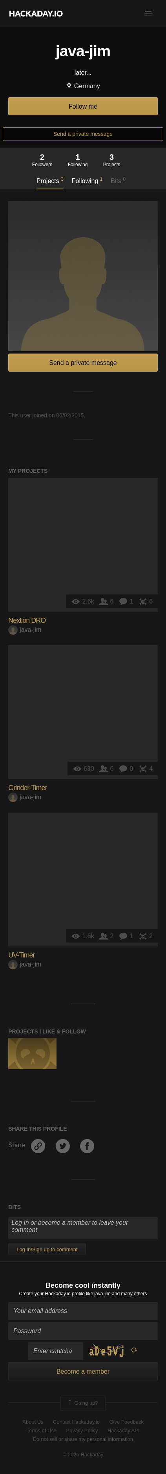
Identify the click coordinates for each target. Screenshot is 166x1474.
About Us (32, 1422)
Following (87, 180)
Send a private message (83, 134)
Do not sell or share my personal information (83, 1439)
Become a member (83, 1371)
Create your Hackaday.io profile (52, 1293)
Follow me (83, 106)
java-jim (24, 629)
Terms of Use (41, 1430)
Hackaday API (124, 1430)
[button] (148, 13)
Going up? (82, 1403)
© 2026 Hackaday (83, 1454)
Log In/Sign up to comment (46, 1249)
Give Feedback (126, 1422)
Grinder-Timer (27, 788)
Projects (50, 180)
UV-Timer (21, 955)
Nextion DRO (27, 620)
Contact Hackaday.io (76, 1422)
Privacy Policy (82, 1430)
